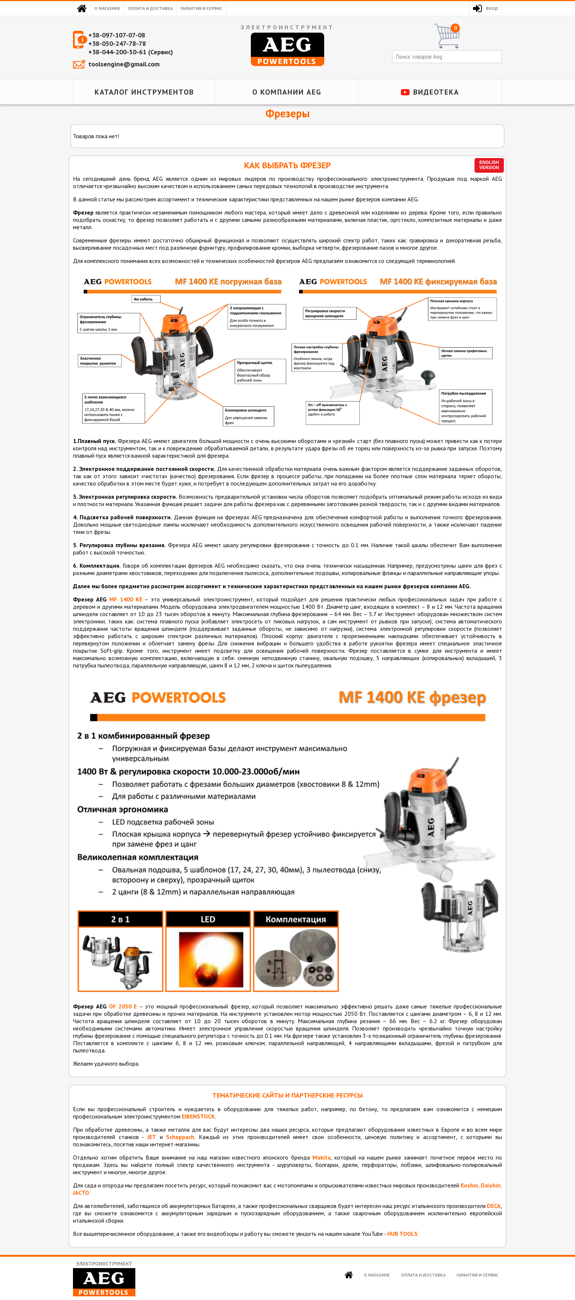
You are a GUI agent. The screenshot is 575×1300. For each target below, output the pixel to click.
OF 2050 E (123, 1006)
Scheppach (180, 1136)
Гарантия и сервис (201, 8)
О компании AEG (287, 92)
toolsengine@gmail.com (124, 64)
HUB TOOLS (402, 1233)
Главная (82, 8)
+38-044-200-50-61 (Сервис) (130, 52)
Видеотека (436, 92)
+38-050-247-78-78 (117, 43)
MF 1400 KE (125, 599)
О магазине (107, 8)
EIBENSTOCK (198, 1116)
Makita (321, 1157)
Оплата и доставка (150, 8)
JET (151, 1136)
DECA (494, 1205)
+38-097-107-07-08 (116, 35)
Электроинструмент (104, 1278)
